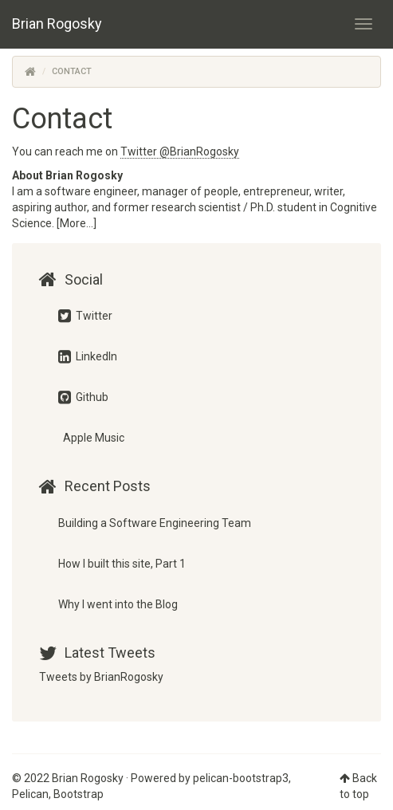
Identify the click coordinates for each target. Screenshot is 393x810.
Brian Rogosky (57, 23)
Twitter (85, 315)
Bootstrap (78, 794)
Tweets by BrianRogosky (101, 676)
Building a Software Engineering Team (154, 523)
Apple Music (92, 437)
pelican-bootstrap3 (241, 778)
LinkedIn (87, 356)
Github (83, 397)
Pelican (30, 794)
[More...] (76, 223)
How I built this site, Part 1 (122, 563)
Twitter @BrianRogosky (179, 151)
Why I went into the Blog (118, 604)
